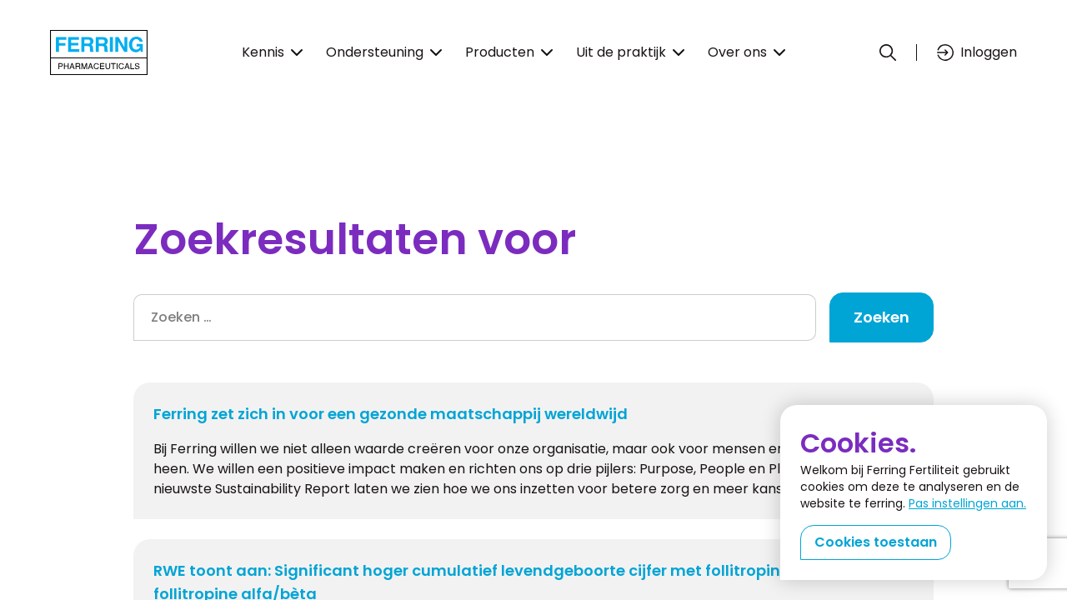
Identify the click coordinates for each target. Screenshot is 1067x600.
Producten (509, 52)
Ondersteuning (384, 52)
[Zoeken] (887, 52)
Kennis (272, 52)
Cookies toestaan (875, 542)
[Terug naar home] (99, 52)
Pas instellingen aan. (967, 503)
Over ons (746, 52)
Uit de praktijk (630, 52)
